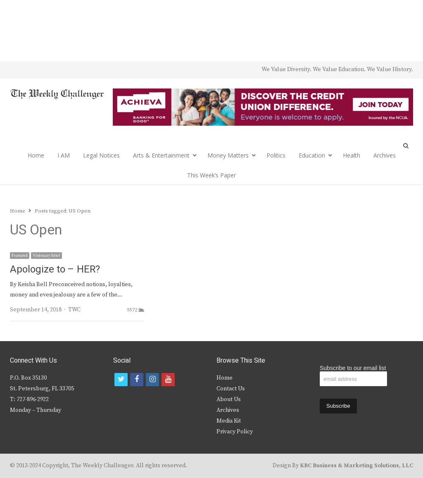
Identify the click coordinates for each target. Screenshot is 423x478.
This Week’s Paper (211, 175)
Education (312, 155)
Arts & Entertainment (161, 155)
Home (36, 155)
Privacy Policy (234, 431)
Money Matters (228, 155)
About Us (228, 399)
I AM (63, 155)
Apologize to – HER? (55, 269)
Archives (384, 155)
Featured (20, 255)
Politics (275, 155)
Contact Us (230, 388)
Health (351, 155)
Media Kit (228, 421)
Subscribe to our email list (353, 368)
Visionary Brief (46, 255)
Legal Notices (101, 155)
